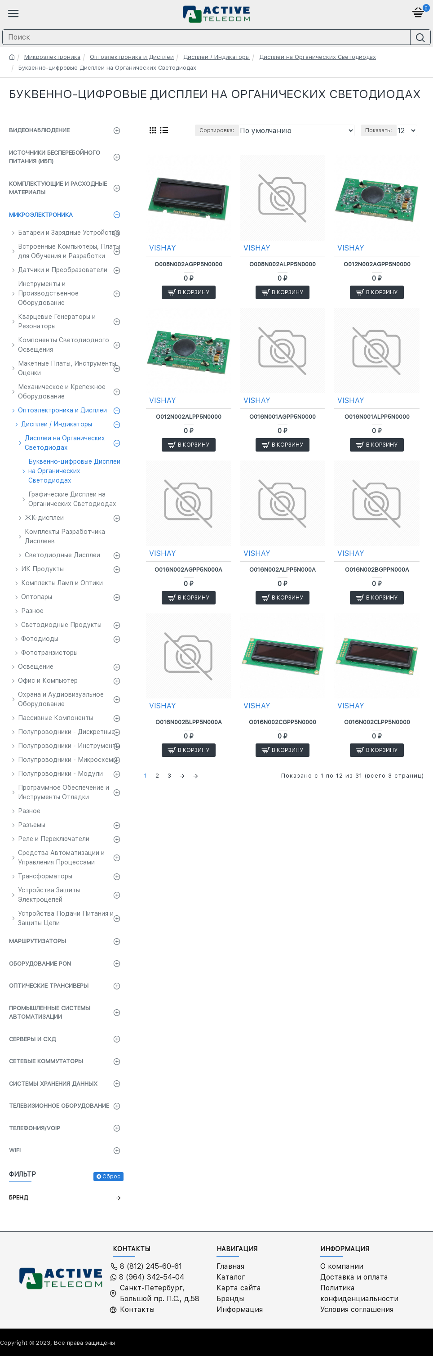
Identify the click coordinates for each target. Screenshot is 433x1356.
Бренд (18, 1197)
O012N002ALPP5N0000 (188, 416)
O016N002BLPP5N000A (188, 722)
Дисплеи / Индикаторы (216, 57)
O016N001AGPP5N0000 (282, 416)
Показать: (378, 130)
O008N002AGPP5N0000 (188, 264)
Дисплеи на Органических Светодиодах (317, 57)
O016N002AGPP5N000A (188, 569)
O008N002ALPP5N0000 (282, 264)
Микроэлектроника (52, 57)
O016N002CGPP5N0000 (282, 722)
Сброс (111, 1176)
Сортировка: (216, 130)
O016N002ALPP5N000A (282, 569)
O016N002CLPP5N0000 (377, 722)
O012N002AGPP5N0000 (377, 264)
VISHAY (162, 248)
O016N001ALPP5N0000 (377, 416)
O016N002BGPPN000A (377, 569)
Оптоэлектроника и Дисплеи (132, 57)
